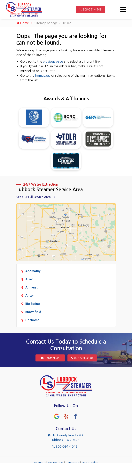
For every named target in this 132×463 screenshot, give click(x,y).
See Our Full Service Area (35, 197)
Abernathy (32, 271)
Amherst (31, 287)
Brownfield (33, 311)
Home (22, 23)
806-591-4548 (90, 9)
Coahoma (32, 320)
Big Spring (32, 303)
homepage (42, 75)
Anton (30, 295)
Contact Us (50, 358)
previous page (53, 61)
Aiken (29, 279)
